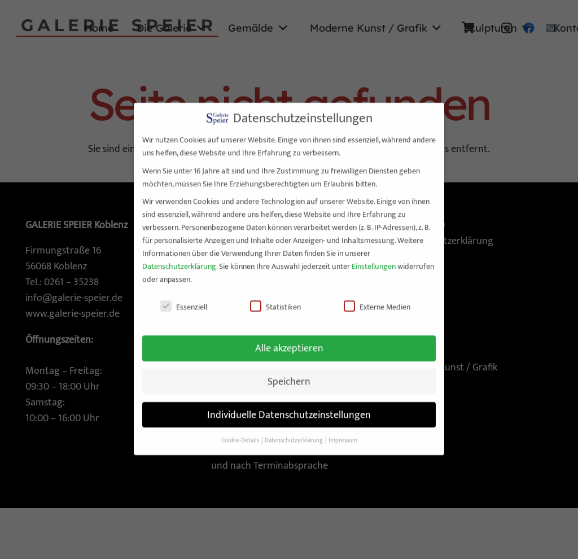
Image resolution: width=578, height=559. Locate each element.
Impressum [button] (343, 431)
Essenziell (183, 297)
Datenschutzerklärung (179, 256)
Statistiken (275, 297)
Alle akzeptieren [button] (289, 338)
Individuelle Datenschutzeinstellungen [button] (289, 405)
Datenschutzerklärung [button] (294, 431)
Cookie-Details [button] (240, 431)
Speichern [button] (289, 372)
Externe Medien (377, 297)
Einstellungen (374, 256)
